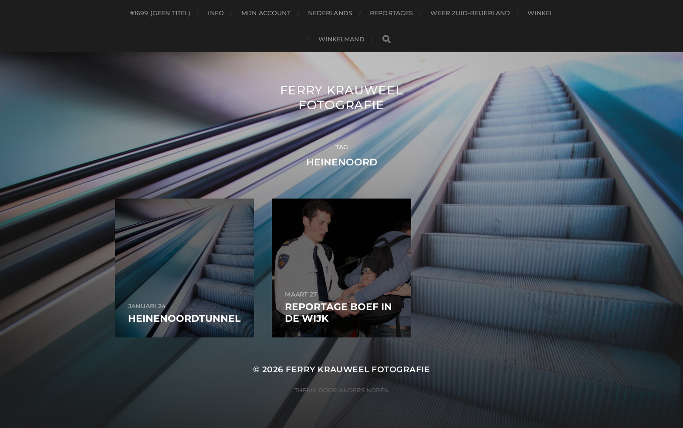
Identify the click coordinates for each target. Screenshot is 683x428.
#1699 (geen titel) (160, 13)
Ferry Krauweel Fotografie (341, 97)
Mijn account (266, 13)
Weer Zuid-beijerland (470, 13)
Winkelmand (341, 39)
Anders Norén (364, 390)
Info (216, 13)
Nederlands (330, 13)
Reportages (391, 13)
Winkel (540, 13)
